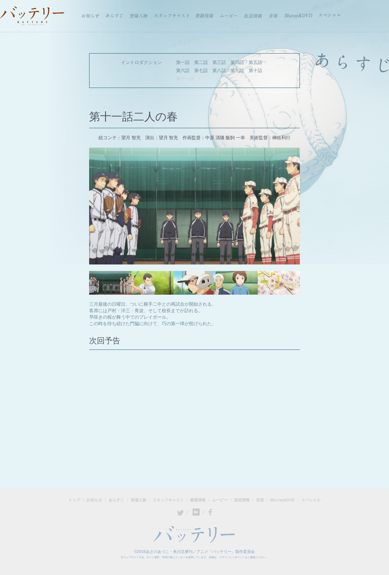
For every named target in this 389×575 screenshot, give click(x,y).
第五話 (255, 62)
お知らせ (94, 500)
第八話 (219, 70)
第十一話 (185, 78)
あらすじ (116, 500)
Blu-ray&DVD (282, 500)
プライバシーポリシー (232, 557)
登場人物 (138, 500)
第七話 (201, 70)
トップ (74, 500)
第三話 (219, 62)
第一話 (183, 62)
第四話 (237, 62)
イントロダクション (141, 62)
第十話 (255, 70)
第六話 (183, 70)
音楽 (260, 500)
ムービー (220, 500)
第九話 (237, 70)
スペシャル (311, 500)
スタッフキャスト (168, 500)
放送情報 (242, 500)
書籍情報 (198, 500)
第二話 (201, 62)
